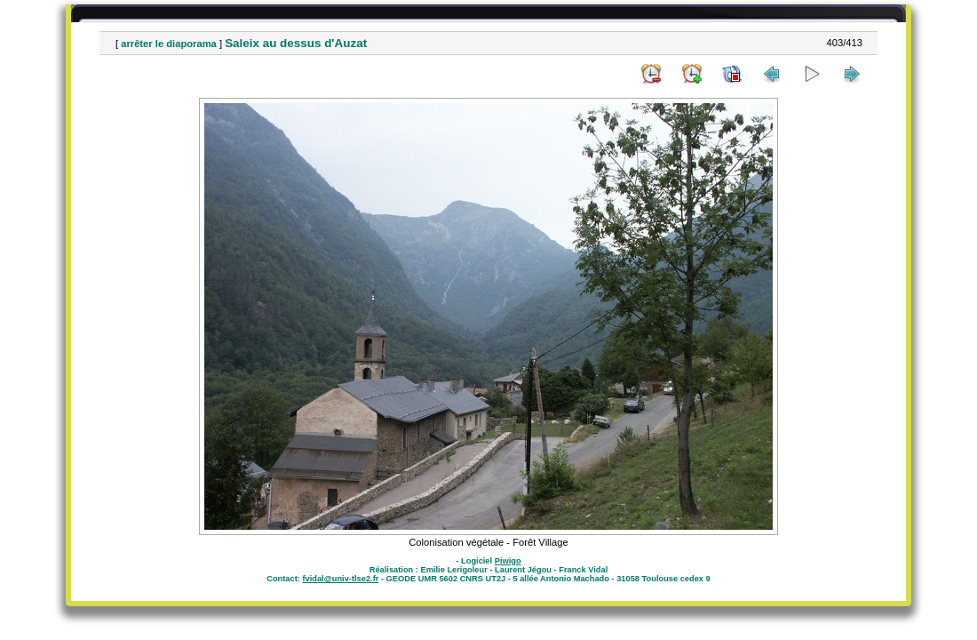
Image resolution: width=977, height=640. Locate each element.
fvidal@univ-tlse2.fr (340, 578)
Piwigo (508, 560)
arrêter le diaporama (169, 43)
